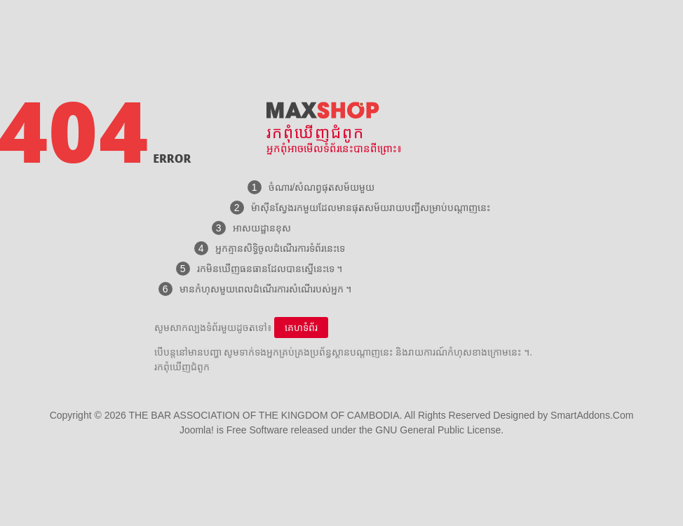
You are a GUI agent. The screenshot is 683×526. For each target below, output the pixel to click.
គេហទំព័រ (301, 327)
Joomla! (197, 430)
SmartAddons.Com (591, 415)
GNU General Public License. (439, 430)
